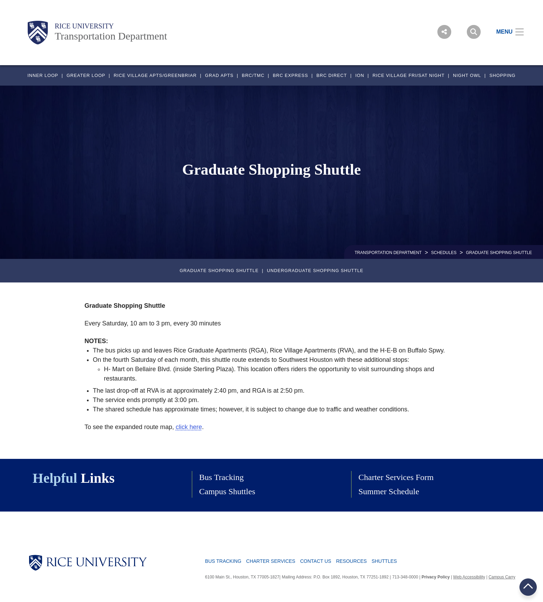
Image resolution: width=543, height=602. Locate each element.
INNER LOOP (42, 75)
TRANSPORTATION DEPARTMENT (388, 252)
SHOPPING (502, 75)
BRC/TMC (253, 75)
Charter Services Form (396, 477)
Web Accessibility (469, 577)
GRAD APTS (219, 75)
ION (359, 75)
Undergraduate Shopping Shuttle (315, 270)
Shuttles (384, 561)
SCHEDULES (443, 252)
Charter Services (270, 561)
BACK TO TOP (528, 587)
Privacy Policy (435, 577)
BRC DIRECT (332, 75)
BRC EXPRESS (290, 75)
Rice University (84, 26)
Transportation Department (111, 36)
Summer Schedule (388, 491)
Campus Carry (502, 577)
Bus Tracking (221, 477)
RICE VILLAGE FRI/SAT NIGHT (409, 75)
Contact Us (315, 561)
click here (189, 427)
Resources (351, 561)
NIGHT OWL (467, 75)
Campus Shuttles (227, 491)
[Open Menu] (505, 32)
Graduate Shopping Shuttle (219, 270)
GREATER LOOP (85, 75)
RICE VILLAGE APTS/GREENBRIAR (155, 75)
